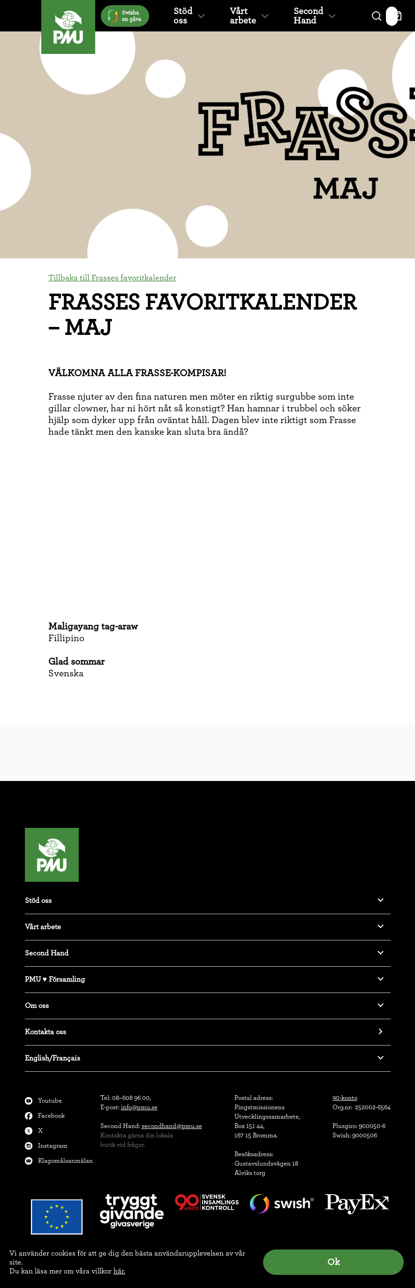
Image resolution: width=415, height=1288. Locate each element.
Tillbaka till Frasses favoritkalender (112, 278)
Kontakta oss (45, 1032)
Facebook (51, 1116)
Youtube (50, 1101)
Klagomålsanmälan (65, 1161)
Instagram (53, 1146)
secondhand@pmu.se (172, 1126)
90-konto (344, 1098)
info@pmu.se (139, 1107)
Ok (333, 1262)
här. (119, 1271)
